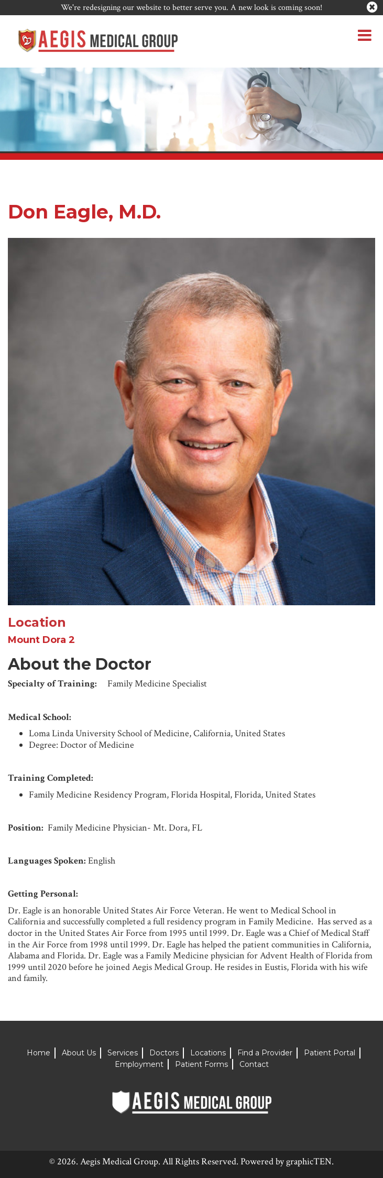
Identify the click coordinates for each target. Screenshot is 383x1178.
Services (122, 1052)
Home (38, 1052)
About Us (79, 1052)
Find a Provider (264, 1052)
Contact (254, 1064)
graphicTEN (309, 1161)
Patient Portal (329, 1052)
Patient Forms (201, 1064)
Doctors (164, 1052)
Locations (208, 1052)
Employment (139, 1064)
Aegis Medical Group (119, 1161)
